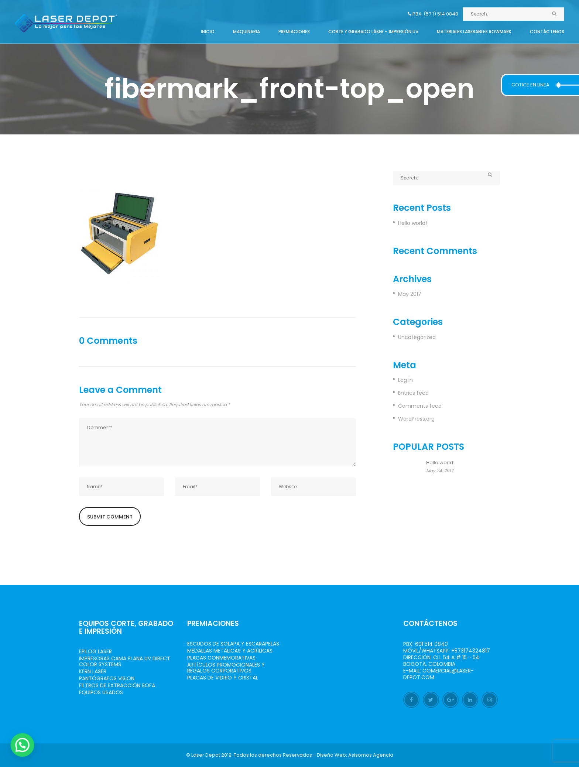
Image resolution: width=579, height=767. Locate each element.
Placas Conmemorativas (221, 658)
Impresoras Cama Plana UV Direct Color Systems (124, 661)
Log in (405, 380)
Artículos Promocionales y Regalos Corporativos (226, 668)
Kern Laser (92, 671)
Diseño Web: (332, 755)
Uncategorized (417, 337)
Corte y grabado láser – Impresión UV (373, 31)
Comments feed (420, 406)
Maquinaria (246, 31)
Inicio (208, 31)
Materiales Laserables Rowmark (474, 31)
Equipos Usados (101, 692)
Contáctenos (547, 31)
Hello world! (412, 223)
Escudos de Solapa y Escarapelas (233, 644)
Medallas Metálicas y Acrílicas (230, 651)
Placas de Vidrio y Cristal (222, 678)
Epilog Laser (95, 651)
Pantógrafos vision (106, 678)
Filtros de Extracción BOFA (117, 685)
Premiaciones (294, 31)
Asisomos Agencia (370, 755)
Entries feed (413, 393)
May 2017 (409, 294)
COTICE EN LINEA (530, 84)
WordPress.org (416, 418)
